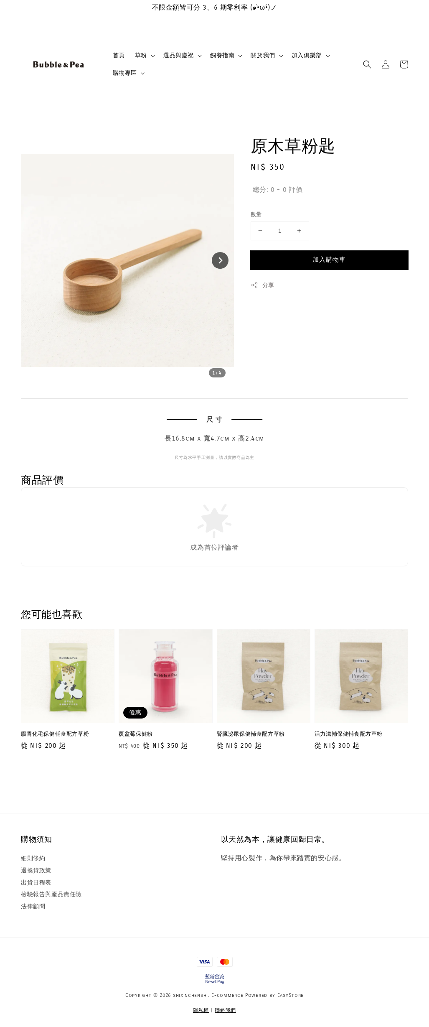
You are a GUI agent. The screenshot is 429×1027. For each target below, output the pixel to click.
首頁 (119, 55)
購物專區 (125, 72)
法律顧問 (33, 906)
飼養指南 (222, 55)
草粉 (141, 55)
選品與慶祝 (178, 55)
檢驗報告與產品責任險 (51, 894)
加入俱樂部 (307, 55)
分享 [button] (262, 285)
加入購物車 (329, 259)
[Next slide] (220, 260)
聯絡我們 (225, 1010)
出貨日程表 (36, 882)
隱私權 (201, 1010)
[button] (367, 64)
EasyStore (290, 995)
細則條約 (33, 858)
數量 (256, 214)
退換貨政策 (36, 870)
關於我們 (263, 55)
